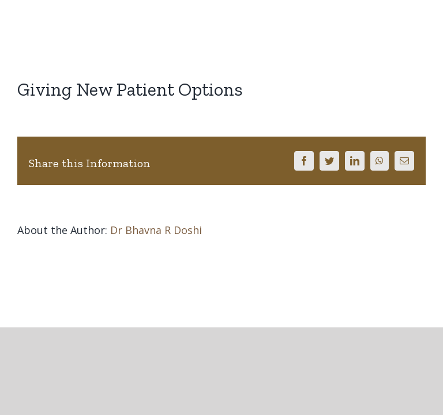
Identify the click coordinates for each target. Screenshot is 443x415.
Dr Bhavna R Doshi (156, 230)
